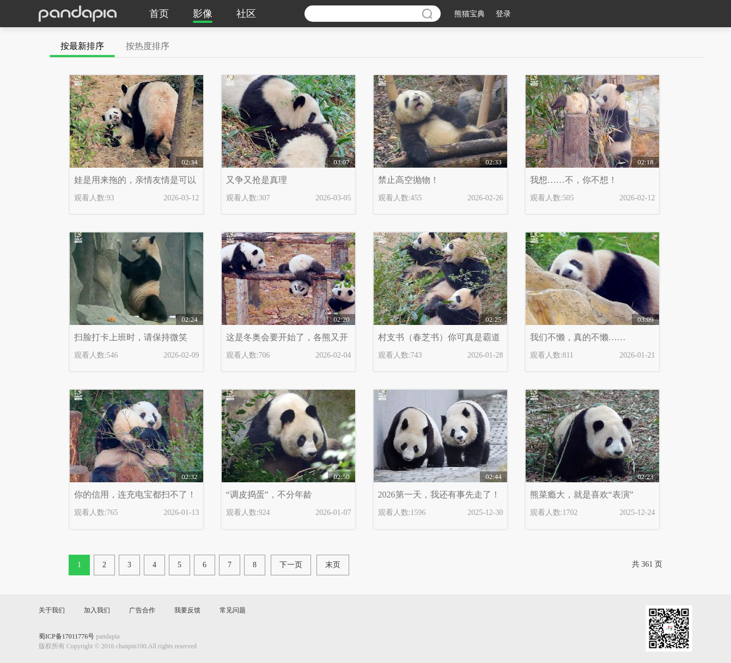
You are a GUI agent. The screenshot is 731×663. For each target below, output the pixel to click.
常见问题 (233, 610)
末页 (332, 565)
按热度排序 (147, 46)
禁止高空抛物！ (408, 180)
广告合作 (142, 610)
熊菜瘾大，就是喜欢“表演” (581, 494)
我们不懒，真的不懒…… (578, 337)
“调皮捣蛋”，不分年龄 (269, 494)
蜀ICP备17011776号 (66, 636)
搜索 (427, 13)
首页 (159, 13)
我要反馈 (187, 610)
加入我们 (97, 610)
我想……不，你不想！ (573, 180)
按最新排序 (82, 46)
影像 (202, 13)
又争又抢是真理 (256, 180)
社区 (246, 13)
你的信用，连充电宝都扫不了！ (135, 494)
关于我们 (52, 610)
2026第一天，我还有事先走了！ (439, 494)
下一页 (290, 565)
